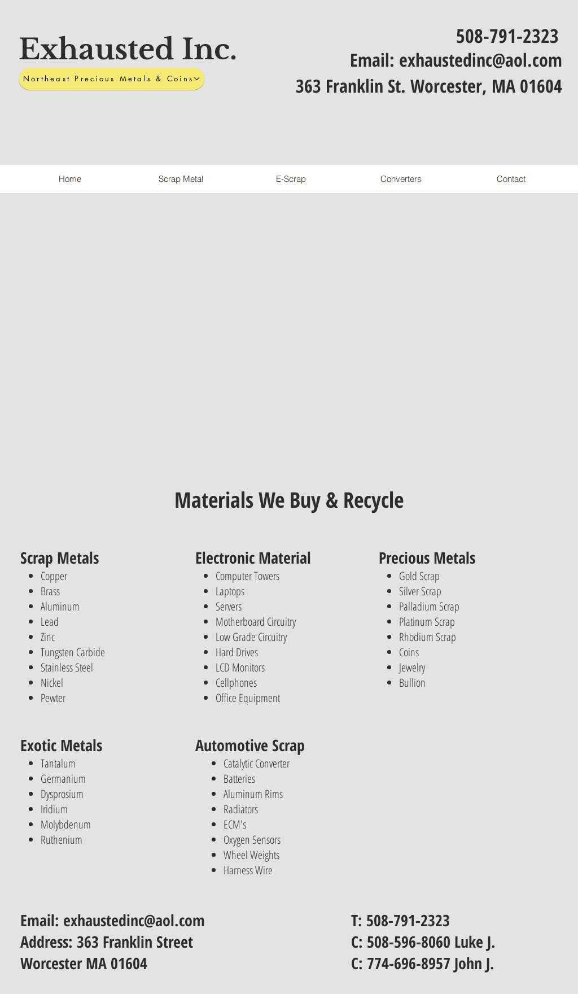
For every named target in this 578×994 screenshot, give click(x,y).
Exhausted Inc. (128, 49)
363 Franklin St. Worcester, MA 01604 (429, 85)
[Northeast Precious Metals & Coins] (111, 78)
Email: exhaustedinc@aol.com (456, 59)
